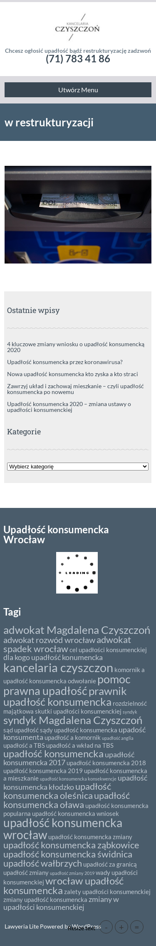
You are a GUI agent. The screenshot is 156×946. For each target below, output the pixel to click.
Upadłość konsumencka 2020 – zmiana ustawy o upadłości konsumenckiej (69, 406)
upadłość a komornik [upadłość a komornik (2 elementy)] (73, 737)
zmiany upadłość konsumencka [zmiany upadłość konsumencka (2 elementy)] (45, 899)
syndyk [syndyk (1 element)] (130, 711)
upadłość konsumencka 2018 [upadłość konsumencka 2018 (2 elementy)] (106, 762)
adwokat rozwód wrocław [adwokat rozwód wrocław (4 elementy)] (49, 640)
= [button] (136, 927)
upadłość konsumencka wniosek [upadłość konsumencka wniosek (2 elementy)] (75, 813)
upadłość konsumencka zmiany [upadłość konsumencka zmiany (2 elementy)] (90, 836)
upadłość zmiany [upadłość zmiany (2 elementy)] (26, 872)
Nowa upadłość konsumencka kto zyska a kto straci (72, 373)
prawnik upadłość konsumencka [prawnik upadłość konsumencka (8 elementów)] (65, 696)
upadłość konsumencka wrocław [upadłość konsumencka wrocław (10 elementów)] (62, 828)
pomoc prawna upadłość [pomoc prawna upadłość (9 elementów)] (67, 684)
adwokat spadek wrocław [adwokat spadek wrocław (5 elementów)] (67, 644)
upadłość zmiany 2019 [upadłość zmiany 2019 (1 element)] (72, 873)
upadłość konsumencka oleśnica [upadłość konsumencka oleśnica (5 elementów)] (57, 791)
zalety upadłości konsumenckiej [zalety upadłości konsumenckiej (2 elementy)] (107, 891)
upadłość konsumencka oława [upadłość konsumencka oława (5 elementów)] (66, 800)
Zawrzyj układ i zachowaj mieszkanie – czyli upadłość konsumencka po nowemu (75, 388)
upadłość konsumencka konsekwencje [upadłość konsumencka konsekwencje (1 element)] (78, 778)
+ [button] (121, 927)
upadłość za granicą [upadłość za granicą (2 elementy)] (110, 864)
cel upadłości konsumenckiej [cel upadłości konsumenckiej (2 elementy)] (108, 649)
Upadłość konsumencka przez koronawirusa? (65, 361)
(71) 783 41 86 (78, 58)
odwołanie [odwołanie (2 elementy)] (82, 681)
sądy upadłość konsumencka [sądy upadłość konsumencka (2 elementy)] (78, 730)
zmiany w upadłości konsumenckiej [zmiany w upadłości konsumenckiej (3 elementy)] (61, 903)
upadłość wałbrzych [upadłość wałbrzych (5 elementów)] (42, 863)
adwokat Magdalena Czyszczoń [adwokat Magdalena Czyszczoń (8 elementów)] (76, 629)
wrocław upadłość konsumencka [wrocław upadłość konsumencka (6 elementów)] (63, 886)
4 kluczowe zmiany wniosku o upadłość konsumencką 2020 (75, 346)
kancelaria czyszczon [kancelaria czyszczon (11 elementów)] (58, 667)
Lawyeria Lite (22, 926)
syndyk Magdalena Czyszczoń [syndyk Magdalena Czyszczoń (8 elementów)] (72, 720)
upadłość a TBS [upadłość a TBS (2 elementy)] (24, 745)
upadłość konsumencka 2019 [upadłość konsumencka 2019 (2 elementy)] (43, 770)
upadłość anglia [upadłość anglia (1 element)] (118, 738)
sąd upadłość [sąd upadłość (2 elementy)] (21, 730)
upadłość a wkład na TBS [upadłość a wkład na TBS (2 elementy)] (80, 745)
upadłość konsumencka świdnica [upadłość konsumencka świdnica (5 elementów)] (67, 854)
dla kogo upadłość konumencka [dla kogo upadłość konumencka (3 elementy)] (53, 657)
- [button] (106, 927)
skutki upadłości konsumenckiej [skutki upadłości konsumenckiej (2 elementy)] (78, 711)
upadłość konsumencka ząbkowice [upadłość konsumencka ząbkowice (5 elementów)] (71, 844)
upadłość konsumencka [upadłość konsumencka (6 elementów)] (53, 753)
